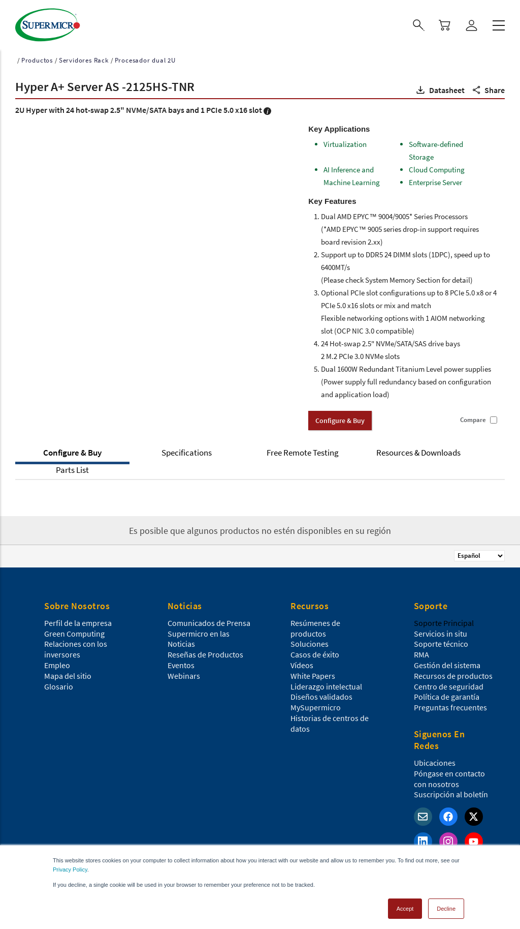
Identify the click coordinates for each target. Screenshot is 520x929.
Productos (37, 57)
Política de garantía (446, 693)
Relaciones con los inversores (75, 646)
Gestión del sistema (447, 662)
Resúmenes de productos (315, 625)
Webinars (184, 673)
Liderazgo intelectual (326, 683)
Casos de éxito (314, 651)
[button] (439, 87)
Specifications (186, 449)
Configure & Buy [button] (340, 417)
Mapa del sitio (67, 673)
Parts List (72, 466)
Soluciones (309, 641)
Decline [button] (446, 906)
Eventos (181, 662)
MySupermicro (315, 704)
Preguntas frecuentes (450, 704)
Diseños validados (321, 693)
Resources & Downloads (418, 449)
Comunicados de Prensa (209, 620)
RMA (421, 651)
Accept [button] (405, 906)
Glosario (58, 683)
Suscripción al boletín (451, 791)
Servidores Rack (84, 57)
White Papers (312, 673)
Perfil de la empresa (78, 620)
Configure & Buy (72, 449)
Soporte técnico (441, 641)
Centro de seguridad (448, 683)
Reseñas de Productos (205, 651)
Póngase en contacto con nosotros (449, 775)
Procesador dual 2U (145, 57)
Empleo (57, 662)
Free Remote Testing (303, 449)
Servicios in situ (440, 630)
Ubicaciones (435, 760)
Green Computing (74, 630)
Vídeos (301, 662)
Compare (473, 417)
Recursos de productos (453, 673)
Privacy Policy (70, 866)
